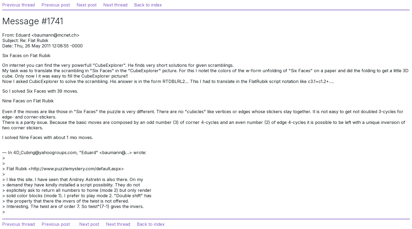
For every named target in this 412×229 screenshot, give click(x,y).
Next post (86, 5)
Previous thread (18, 5)
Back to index (148, 5)
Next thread (115, 5)
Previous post (55, 5)
